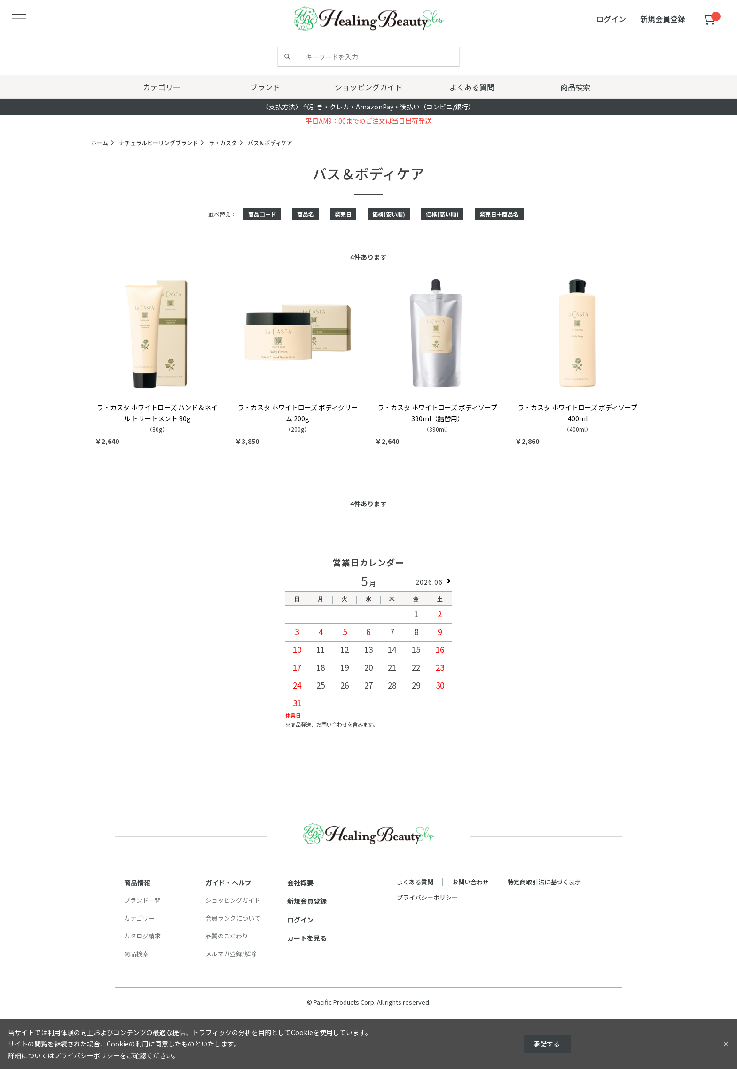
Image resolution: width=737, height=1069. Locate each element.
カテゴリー (139, 918)
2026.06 (429, 582)
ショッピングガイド (232, 900)
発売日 (343, 214)
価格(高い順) (442, 214)
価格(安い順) (388, 214)
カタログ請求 (142, 935)
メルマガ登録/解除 (231, 953)
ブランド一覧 (142, 900)
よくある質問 (415, 881)
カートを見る (307, 938)
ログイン (300, 919)
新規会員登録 (307, 901)
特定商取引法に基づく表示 (544, 881)
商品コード (262, 214)
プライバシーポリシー (427, 897)
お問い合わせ (470, 881)
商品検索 (136, 953)
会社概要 (300, 882)
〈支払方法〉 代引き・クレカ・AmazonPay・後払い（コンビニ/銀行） (368, 106)
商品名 (305, 214)
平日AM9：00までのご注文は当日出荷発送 (368, 120)
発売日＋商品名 (499, 214)
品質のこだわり (226, 935)
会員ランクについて (232, 918)
